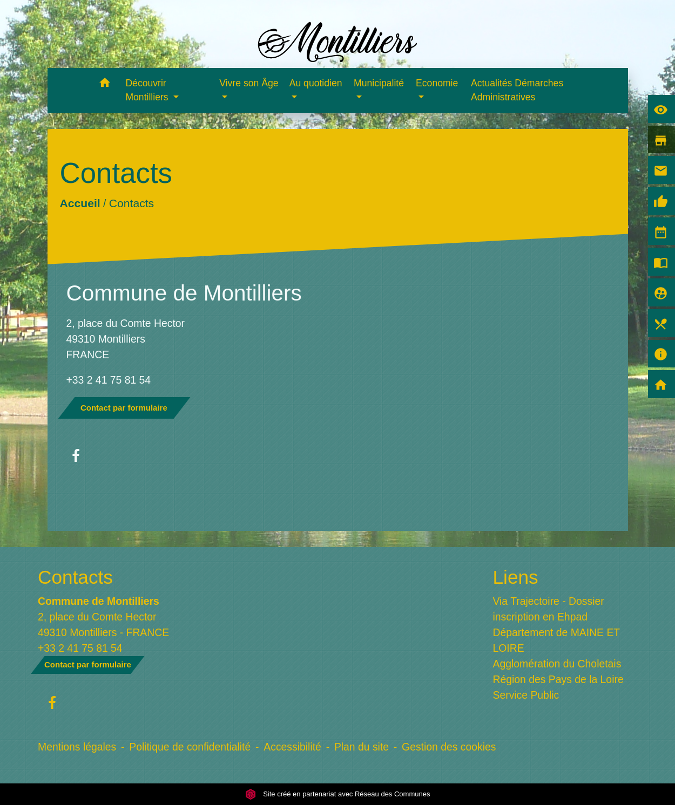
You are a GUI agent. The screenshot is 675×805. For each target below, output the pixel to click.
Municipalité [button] (379, 83)
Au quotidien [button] (315, 83)
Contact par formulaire (123, 407)
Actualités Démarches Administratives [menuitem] (517, 90)
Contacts (131, 203)
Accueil (79, 203)
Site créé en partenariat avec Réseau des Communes (337, 794)
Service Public (526, 695)
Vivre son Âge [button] (248, 83)
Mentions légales (77, 747)
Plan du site (361, 747)
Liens (515, 577)
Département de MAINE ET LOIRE (556, 640)
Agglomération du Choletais (557, 664)
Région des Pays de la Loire (558, 679)
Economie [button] (437, 83)
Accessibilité (292, 747)
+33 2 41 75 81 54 (108, 380)
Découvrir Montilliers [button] (148, 90)
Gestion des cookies (449, 747)
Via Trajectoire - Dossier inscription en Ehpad (548, 609)
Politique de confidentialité (190, 747)
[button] (104, 84)
